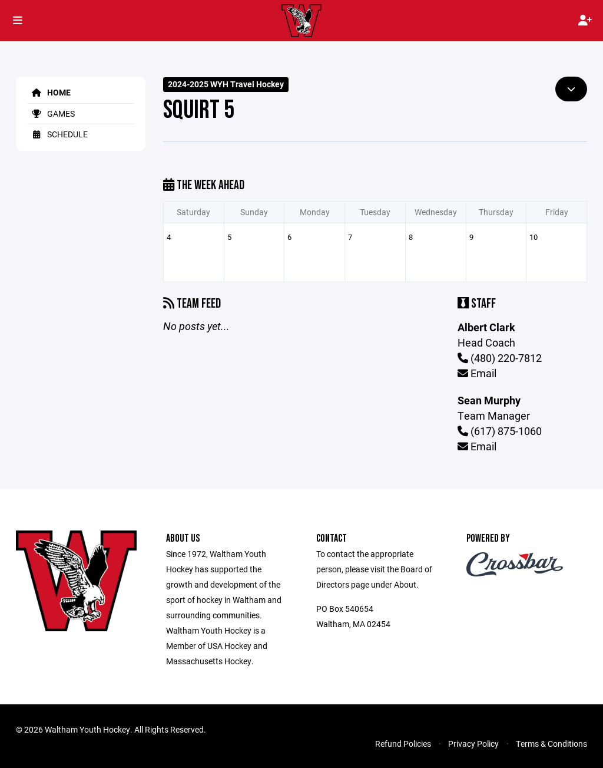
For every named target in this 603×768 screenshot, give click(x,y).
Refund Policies (403, 743)
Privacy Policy (473, 743)
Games (51, 113)
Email (477, 373)
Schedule (58, 134)
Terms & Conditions (551, 743)
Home (49, 92)
